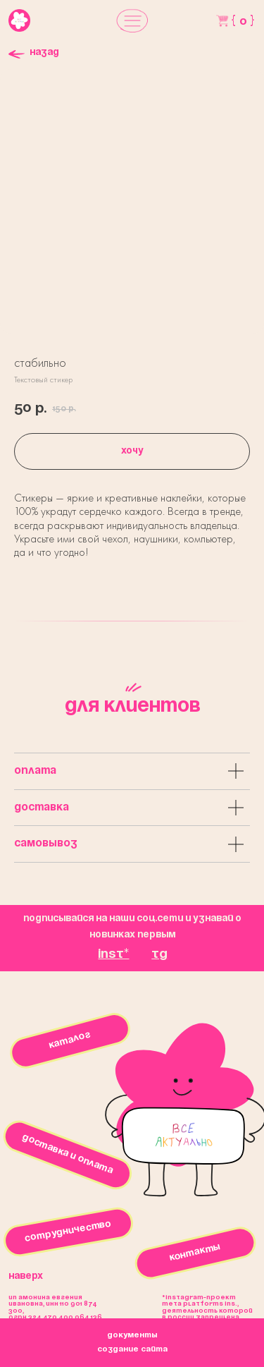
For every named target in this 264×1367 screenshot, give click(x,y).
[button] (132, 20)
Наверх (25, 1276)
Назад (44, 52)
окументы (132, 1335)
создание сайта (132, 1349)
